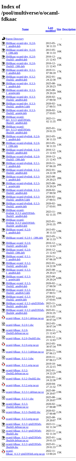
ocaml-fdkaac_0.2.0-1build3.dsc (23, 338)
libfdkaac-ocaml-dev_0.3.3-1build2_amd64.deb (21, 98)
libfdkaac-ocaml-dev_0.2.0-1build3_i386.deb (21, 65)
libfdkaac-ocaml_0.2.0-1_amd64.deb (18, 231)
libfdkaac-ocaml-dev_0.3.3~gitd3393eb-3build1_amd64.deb (18, 120)
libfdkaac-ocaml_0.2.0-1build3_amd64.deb (18, 244)
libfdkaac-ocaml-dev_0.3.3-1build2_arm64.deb (21, 112)
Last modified (50, 29)
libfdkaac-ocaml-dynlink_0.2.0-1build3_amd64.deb (23, 151)
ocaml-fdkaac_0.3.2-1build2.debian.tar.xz (17, 372)
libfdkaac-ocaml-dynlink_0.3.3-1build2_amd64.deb (23, 191)
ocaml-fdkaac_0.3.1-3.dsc (20, 358)
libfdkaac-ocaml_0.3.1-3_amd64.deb (18, 258)
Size (59, 29)
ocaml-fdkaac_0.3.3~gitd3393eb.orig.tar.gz (25, 452)
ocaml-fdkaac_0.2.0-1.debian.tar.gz (25, 318)
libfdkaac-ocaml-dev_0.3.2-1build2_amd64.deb (21, 78)
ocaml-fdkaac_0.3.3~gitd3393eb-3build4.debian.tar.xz (24, 439)
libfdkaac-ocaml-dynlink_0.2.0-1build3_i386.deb (23, 158)
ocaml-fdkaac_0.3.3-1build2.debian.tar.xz (17, 405)
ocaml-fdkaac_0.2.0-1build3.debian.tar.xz (17, 332)
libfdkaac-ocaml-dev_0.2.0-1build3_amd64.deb (21, 58)
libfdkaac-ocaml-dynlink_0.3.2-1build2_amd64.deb (23, 171)
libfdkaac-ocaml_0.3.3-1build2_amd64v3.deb (18, 291)
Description (68, 29)
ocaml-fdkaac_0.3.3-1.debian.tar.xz (25, 392)
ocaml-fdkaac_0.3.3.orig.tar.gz (22, 418)
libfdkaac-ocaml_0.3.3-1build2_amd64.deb (18, 285)
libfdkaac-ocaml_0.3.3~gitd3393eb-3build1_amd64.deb (25, 305)
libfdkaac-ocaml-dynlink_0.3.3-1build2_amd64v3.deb (23, 198)
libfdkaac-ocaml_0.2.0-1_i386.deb (24, 237)
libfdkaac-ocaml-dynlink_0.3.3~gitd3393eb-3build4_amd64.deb (20, 222)
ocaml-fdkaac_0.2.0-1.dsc (20, 325)
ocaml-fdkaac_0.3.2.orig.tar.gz (22, 385)
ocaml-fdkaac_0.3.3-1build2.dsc (23, 412)
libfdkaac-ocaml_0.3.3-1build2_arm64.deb (18, 298)
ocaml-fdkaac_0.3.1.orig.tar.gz (22, 365)
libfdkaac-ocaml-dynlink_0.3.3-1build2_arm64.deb (23, 205)
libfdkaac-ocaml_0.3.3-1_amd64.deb (18, 271)
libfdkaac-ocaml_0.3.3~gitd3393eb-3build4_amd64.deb (25, 311)
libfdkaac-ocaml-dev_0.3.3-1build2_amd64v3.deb (21, 105)
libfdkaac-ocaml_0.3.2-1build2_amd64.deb (18, 265)
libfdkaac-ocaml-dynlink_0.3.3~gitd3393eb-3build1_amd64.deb (20, 213)
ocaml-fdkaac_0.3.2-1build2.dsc (23, 378)
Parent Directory (15, 38)
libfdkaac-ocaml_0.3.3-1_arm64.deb (18, 278)
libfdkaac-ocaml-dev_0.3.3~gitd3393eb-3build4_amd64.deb (18, 129)
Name (25, 29)
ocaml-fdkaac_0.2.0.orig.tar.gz (22, 345)
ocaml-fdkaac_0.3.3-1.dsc (20, 398)
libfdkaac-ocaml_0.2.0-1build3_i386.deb (18, 251)
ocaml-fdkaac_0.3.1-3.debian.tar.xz (25, 351)
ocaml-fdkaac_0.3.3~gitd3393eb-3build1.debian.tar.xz (24, 425)
